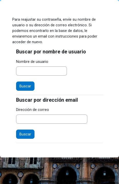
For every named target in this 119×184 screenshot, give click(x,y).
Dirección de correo (32, 109)
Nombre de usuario (32, 61)
